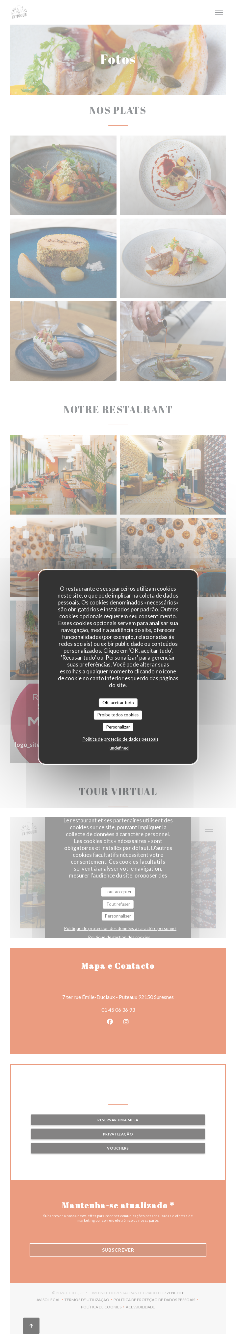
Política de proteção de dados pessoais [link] (120, 739)
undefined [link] (119, 748)
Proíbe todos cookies (118, 714)
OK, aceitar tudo (118, 702)
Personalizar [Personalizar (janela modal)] (118, 727)
